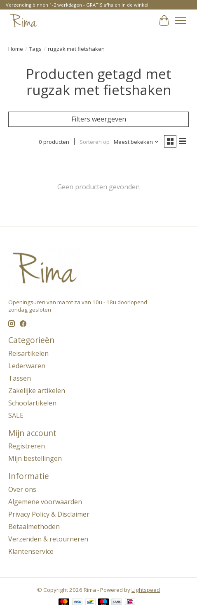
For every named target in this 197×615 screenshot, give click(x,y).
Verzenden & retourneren (48, 538)
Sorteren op (95, 141)
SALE (15, 415)
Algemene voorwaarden (45, 501)
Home (15, 48)
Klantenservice (31, 551)
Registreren (26, 446)
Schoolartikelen (32, 403)
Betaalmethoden (34, 526)
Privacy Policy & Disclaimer (48, 514)
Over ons (22, 489)
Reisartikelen (28, 353)
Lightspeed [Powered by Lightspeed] (145, 590)
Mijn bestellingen (35, 458)
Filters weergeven (98, 119)
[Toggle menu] (180, 20)
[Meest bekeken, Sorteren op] (136, 141)
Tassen (19, 378)
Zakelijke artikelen (36, 390)
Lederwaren (26, 365)
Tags (35, 48)
